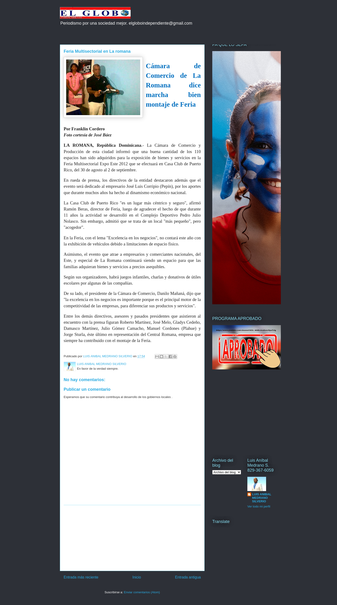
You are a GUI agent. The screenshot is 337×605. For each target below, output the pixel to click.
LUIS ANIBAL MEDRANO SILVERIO (261, 497)
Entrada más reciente (81, 577)
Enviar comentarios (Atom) (142, 592)
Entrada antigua (188, 577)
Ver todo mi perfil (258, 506)
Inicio (136, 577)
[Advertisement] (132, 538)
